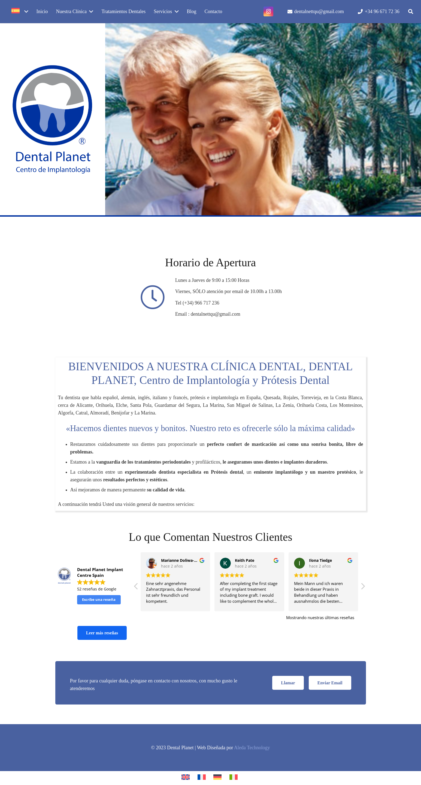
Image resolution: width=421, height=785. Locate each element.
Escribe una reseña (99, 599)
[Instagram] (268, 11)
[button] (410, 11)
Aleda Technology (252, 747)
